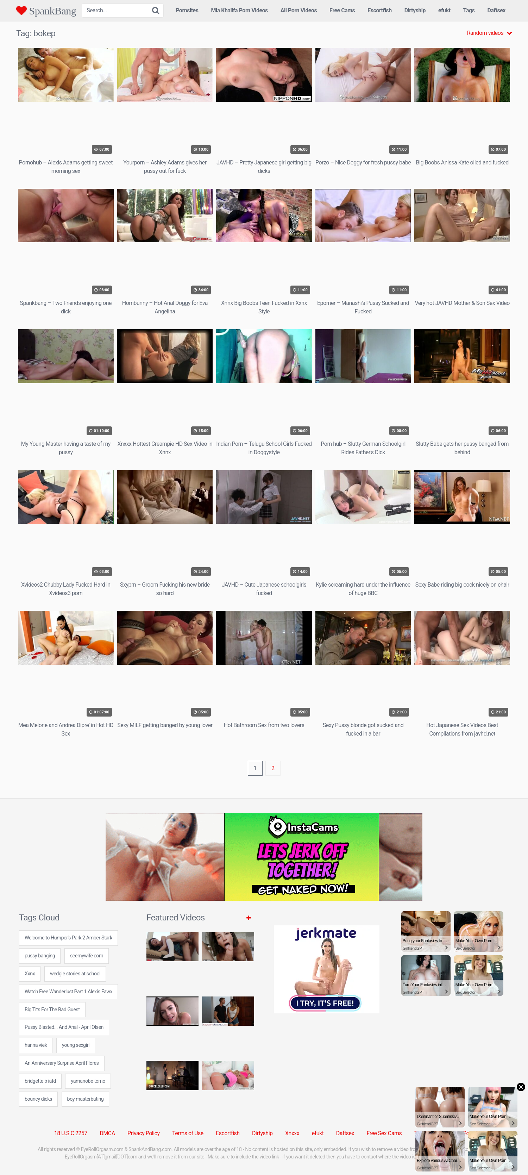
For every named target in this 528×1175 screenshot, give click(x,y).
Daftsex (496, 10)
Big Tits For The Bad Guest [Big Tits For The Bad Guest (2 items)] (52, 1010)
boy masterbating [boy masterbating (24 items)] (85, 1099)
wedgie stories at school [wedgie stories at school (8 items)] (75, 974)
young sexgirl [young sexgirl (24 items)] (75, 1045)
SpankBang (46, 10)
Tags (469, 10)
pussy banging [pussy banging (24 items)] (40, 956)
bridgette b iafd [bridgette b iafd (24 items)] (40, 1081)
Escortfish (379, 10)
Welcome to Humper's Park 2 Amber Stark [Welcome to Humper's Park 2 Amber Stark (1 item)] (68, 938)
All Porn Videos (299, 10)
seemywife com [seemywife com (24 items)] (86, 956)
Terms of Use (187, 1133)
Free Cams (342, 10)
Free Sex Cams (384, 1133)
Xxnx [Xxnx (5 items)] (30, 974)
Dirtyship (415, 10)
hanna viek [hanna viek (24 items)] (36, 1045)
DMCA (107, 1133)
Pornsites (187, 10)
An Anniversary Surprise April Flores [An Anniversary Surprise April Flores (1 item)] (62, 1063)
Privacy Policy (143, 1133)
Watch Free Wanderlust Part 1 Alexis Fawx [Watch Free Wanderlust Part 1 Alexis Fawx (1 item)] (68, 992)
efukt (444, 10)
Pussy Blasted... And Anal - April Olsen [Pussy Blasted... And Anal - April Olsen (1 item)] (64, 1027)
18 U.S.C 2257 (70, 1133)
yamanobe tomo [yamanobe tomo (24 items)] (88, 1081)
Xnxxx (292, 1133)
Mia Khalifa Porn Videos (239, 10)
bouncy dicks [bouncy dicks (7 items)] (38, 1099)
